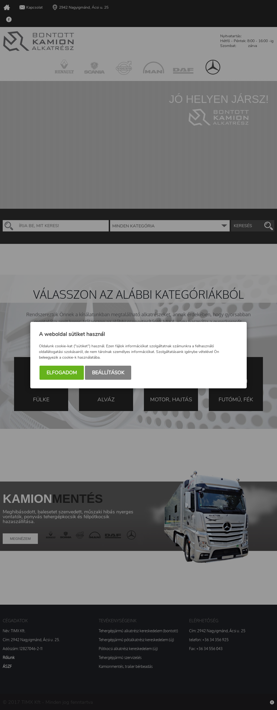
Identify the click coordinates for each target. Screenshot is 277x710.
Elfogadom (62, 372)
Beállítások (108, 372)
